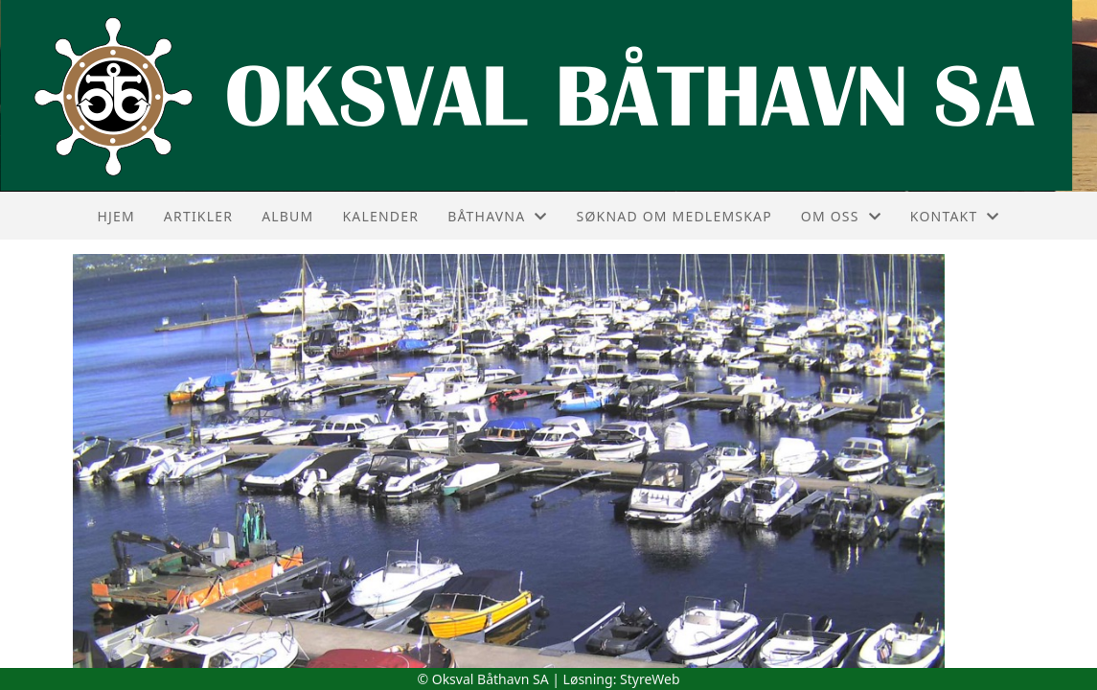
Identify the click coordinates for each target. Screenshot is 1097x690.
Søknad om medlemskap (674, 216)
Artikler (198, 216)
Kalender (380, 216)
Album (287, 216)
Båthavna (497, 216)
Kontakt (955, 216)
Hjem (115, 216)
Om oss (841, 216)
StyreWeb (650, 679)
